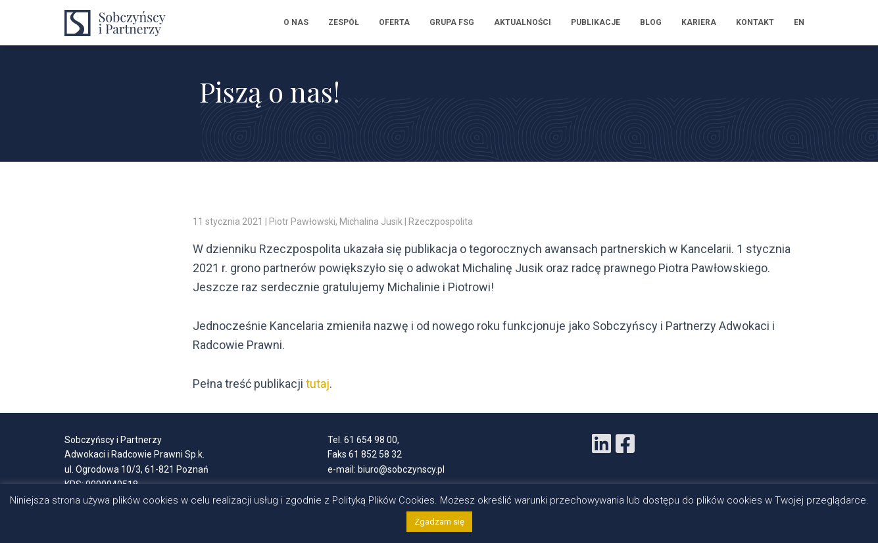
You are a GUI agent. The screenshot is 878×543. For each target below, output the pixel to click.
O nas (295, 22)
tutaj (317, 383)
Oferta (394, 22)
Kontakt (755, 22)
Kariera (698, 22)
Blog (651, 22)
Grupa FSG (451, 22)
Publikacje (595, 22)
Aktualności (522, 22)
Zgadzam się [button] (439, 522)
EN (799, 22)
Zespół (343, 22)
